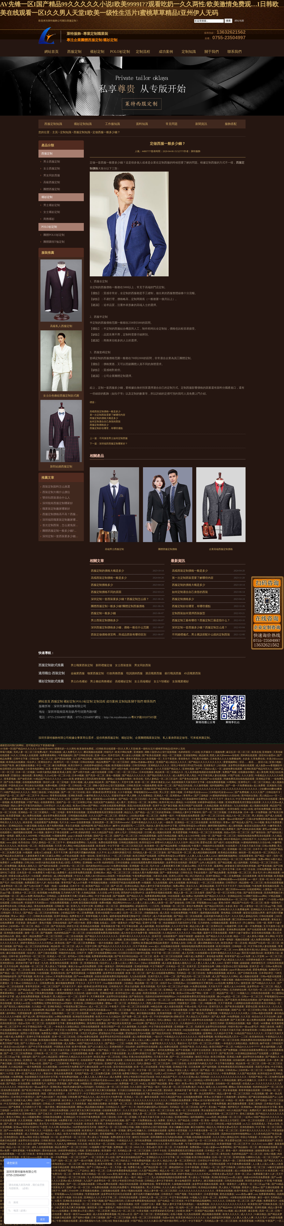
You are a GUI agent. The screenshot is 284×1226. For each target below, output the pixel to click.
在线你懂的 (58, 1013)
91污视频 (170, 939)
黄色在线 (217, 1050)
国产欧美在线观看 (152, 755)
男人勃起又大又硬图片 (198, 1016)
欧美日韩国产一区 (111, 1026)
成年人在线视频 (177, 882)
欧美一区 (148, 1016)
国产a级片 (219, 842)
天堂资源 (21, 922)
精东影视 (28, 822)
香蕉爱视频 (10, 778)
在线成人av (248, 1083)
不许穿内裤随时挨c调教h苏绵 (177, 909)
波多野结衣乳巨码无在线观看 (115, 1036)
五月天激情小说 (271, 926)
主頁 (55, 132)
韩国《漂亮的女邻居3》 (54, 1093)
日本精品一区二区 (176, 966)
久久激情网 (197, 1060)
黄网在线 (125, 1030)
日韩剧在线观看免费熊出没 (160, 849)
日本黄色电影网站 (35, 768)
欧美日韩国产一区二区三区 (166, 949)
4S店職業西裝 (192, 673)
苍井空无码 (114, 755)
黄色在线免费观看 (98, 889)
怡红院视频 (17, 882)
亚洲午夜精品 (29, 869)
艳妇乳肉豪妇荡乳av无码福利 (78, 1087)
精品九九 (129, 812)
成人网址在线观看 (172, 879)
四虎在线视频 (150, 993)
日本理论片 (50, 805)
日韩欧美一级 (62, 906)
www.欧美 (69, 778)
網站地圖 (239, 20)
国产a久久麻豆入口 (98, 1046)
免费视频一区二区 (129, 1083)
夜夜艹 (263, 899)
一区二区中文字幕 (225, 869)
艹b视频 (253, 899)
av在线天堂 (17, 1110)
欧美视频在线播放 (121, 765)
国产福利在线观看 (48, 866)
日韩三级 (191, 902)
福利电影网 (87, 825)
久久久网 (53, 1127)
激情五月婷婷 (95, 989)
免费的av (39, 1120)
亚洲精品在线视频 (235, 1023)
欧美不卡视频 (64, 1197)
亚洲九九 (75, 906)
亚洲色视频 (188, 768)
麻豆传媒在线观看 (16, 953)
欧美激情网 (133, 1164)
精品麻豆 (203, 999)
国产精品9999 (225, 1207)
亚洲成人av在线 (21, 1003)
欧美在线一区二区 (28, 845)
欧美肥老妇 (226, 805)
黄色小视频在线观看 (82, 909)
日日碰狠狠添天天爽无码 (200, 983)
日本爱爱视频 (211, 1194)
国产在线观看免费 (257, 929)
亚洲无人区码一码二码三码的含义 (187, 876)
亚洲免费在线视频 (185, 939)
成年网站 (11, 1013)
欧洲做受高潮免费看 (84, 1016)
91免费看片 (39, 872)
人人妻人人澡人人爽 (101, 959)
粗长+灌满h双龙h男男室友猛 (101, 792)
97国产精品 (33, 802)
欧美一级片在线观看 (201, 959)
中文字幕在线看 (103, 896)
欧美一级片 (95, 1053)
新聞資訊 (201, 123)
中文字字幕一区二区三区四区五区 (125, 845)
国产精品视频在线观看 (262, 1190)
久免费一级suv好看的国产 (231, 819)
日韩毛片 (147, 916)
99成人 (143, 1083)
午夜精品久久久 (55, 799)
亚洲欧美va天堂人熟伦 (102, 819)
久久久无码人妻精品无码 (245, 916)
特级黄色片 (184, 1003)
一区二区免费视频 (48, 839)
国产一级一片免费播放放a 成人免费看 (246, 785)
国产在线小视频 (12, 782)
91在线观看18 (202, 953)
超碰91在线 (92, 993)
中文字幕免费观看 (245, 799)
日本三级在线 (109, 1117)
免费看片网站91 (130, 1073)
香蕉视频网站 (107, 1133)
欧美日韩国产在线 (10, 1043)
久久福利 (143, 1026)
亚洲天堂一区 (256, 966)
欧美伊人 (232, 973)
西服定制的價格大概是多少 (104, 418)
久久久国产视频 (83, 1100)
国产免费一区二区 (132, 1016)
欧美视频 (42, 892)
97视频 (187, 1137)
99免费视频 (54, 892)
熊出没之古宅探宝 (230, 1120)
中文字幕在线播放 (225, 1063)
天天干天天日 (206, 1123)
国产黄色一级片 (140, 819)
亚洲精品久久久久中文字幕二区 (267, 909)
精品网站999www (79, 819)
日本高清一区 (24, 872)
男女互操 (16, 869)
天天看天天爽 (161, 1056)
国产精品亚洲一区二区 (180, 852)
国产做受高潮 (25, 778)
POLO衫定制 (120, 52)
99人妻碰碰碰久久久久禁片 (155, 1143)
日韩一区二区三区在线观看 (135, 1006)
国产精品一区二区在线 (18, 969)
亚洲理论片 (244, 782)
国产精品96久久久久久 (192, 1113)
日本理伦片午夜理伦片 (114, 1040)
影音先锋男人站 (40, 969)
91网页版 (259, 1220)
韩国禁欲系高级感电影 (204, 879)
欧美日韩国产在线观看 (191, 805)
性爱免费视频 (206, 1036)
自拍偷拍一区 (122, 819)
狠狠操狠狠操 (124, 879)
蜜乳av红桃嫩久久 (272, 829)
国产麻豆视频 (170, 805)
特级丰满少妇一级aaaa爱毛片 (243, 1026)
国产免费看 (15, 1107)
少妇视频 (222, 765)
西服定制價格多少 (99, 425)
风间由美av (39, 896)
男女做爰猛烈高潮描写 (94, 869)
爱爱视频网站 (230, 762)
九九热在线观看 (138, 976)
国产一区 (276, 1150)
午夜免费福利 (33, 1150)
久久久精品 (179, 869)
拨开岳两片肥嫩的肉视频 (82, 852)
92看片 (58, 1200)
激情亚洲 (246, 983)
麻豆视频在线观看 (213, 1180)
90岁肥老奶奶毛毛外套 (85, 1127)
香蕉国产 (193, 862)
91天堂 (9, 1073)
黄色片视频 (45, 922)
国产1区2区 (117, 886)
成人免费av (187, 896)
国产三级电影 (201, 795)
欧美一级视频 (246, 1100)
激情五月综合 (202, 1056)
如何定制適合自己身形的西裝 (105, 421)
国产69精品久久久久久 (177, 959)
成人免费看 (116, 1077)
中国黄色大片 (58, 1187)
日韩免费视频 (264, 869)
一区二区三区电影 (122, 855)
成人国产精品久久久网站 (225, 976)
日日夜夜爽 (195, 1066)
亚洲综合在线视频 (122, 789)
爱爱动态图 (206, 842)
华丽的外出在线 (24, 899)
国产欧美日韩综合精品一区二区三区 (25, 889)
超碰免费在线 (262, 1150)
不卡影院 (87, 809)
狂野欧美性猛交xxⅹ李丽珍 (193, 825)
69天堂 (197, 909)
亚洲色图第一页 (100, 822)
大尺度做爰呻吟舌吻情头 (195, 799)
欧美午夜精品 (89, 1164)
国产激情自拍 (258, 832)
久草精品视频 (229, 1080)
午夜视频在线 (143, 949)
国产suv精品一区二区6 (152, 829)
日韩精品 (52, 896)
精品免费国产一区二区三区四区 (113, 762)
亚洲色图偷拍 (29, 1113)
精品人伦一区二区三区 (238, 815)
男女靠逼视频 (230, 1090)
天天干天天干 (216, 799)
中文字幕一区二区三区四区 (192, 839)
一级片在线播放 (105, 943)
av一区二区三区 (274, 956)
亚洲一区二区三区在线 (64, 1036)
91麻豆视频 (30, 825)
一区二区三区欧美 (25, 1154)
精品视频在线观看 (185, 1053)
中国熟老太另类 (147, 839)
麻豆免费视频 (59, 765)
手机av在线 (35, 1063)
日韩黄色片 (167, 1194)
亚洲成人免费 (234, 1056)
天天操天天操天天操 (250, 845)
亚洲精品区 (69, 1117)
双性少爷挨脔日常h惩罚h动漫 (187, 765)
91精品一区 (232, 1100)
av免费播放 (17, 862)
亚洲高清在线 (43, 879)
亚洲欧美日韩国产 (115, 929)
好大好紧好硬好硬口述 (212, 1100)
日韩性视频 (110, 879)
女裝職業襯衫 (180, 681)
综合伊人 (32, 762)
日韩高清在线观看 (90, 768)
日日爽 (147, 832)
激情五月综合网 (140, 1137)
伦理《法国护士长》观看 (78, 799)
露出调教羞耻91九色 (209, 943)
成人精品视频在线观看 (126, 839)
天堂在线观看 (218, 929)
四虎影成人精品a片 (57, 849)
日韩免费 (237, 912)
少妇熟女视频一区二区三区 (144, 815)
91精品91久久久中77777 (60, 959)
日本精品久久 (113, 1107)
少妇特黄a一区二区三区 (72, 866)
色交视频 (61, 789)
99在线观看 (174, 896)
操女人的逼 (122, 1080)
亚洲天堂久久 (103, 855)
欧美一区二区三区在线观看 (168, 956)
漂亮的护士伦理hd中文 (133, 892)
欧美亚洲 (273, 1170)
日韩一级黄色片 (119, 922)
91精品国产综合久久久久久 (47, 778)
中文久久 (79, 876)
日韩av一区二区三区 (252, 996)
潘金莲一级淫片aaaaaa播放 (78, 1214)
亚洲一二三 (139, 879)
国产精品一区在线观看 (18, 1083)
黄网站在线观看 (206, 869)
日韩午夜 (120, 919)
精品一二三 (26, 916)
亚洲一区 (264, 879)
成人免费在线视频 (32, 815)
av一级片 (253, 879)
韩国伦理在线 (123, 1207)
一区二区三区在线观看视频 (138, 1123)
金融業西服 (78, 673)
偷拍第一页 (245, 852)
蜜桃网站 (160, 1133)
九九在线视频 (241, 805)
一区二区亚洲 (181, 789)
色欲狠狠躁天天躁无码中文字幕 (188, 782)
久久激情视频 (201, 785)
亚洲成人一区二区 (56, 956)
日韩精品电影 (136, 832)
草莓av (195, 1100)
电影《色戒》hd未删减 (57, 886)
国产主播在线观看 (270, 1187)
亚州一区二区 (165, 1147)
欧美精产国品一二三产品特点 (174, 1060)
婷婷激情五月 (258, 963)
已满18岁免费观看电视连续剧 (262, 819)
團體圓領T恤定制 (53, 241)
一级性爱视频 (17, 1150)
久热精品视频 (211, 805)
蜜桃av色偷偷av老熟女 (143, 762)
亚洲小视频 (275, 762)
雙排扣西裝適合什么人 (57, 497)
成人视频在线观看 (259, 805)
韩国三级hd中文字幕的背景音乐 (78, 1020)
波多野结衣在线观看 (267, 799)
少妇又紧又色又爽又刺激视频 (85, 1040)
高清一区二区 (266, 1210)
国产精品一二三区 (115, 1043)
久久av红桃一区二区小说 (58, 775)
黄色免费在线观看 (143, 1103)
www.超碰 (11, 842)
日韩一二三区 (201, 889)
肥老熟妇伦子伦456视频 (111, 1033)
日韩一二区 (114, 772)
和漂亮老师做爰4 (254, 1180)
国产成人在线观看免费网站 (40, 829)
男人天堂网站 (154, 1187)
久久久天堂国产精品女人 (168, 768)
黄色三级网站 (141, 1043)
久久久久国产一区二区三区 (103, 815)
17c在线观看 (96, 879)
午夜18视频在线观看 (67, 1220)
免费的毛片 (275, 969)
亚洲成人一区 (161, 795)
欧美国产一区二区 (100, 1070)
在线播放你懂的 (246, 772)
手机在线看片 (200, 872)
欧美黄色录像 (60, 1090)
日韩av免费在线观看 (88, 1036)
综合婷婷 (135, 768)
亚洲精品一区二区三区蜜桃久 (34, 812)
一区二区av (134, 1143)
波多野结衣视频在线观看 (241, 765)
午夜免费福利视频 (142, 876)
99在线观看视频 (148, 835)
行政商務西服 (115, 673)
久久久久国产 (257, 792)
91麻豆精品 (260, 1214)
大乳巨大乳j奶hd (89, 1033)
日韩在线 (120, 909)
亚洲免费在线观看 (236, 929)
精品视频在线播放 (103, 758)
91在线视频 (121, 899)
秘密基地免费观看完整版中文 (125, 916)
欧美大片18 (101, 1016)
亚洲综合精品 (132, 886)
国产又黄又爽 (238, 1020)
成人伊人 (157, 1160)
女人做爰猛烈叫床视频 (219, 1217)
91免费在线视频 (119, 866)
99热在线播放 (273, 959)
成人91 (80, 946)
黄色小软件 (225, 902)
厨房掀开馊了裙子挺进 (28, 963)
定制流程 (143, 52)
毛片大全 (64, 822)
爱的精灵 (168, 1090)
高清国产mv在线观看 (211, 778)
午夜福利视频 (124, 876)
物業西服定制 (95, 673)
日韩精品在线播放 (94, 1003)
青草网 (98, 1123)
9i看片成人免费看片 (225, 829)
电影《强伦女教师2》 (196, 1170)
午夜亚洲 (278, 1040)
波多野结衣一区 (186, 969)
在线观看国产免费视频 (46, 822)
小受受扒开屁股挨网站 (102, 899)
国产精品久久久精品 (51, 1133)
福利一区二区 (122, 943)
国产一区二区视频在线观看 (80, 1184)
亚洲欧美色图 (75, 795)
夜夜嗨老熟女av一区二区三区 (232, 899)
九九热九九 (60, 1143)
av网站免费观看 (63, 1016)
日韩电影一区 (239, 946)
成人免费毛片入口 (72, 752)
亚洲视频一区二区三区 (239, 849)
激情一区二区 (32, 933)
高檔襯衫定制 (123, 681)
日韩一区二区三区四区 (36, 1110)
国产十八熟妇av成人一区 (209, 768)
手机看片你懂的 (200, 758)
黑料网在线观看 (249, 755)
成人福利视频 (241, 862)
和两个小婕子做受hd (240, 933)
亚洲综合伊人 (45, 762)
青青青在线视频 (58, 795)
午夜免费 (257, 886)
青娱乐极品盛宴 (121, 1220)
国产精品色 (198, 1013)
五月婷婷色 (204, 922)
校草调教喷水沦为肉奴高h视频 (166, 1137)
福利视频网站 (217, 785)
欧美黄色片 (88, 1130)
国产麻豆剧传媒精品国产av (262, 1097)
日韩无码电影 (139, 765)
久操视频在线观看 (181, 1184)
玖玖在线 (83, 1143)
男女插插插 (56, 752)
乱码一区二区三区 (133, 912)
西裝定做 (179, 737)
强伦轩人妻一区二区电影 (56, 782)
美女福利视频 (163, 926)
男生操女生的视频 (34, 785)
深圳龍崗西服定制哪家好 (57, 503)
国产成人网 (29, 1016)
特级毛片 (109, 752)
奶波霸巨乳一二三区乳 (133, 825)
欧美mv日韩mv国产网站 (86, 805)
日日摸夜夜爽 (249, 876)
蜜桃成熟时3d (14, 1113)
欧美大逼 (39, 976)
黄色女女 (276, 919)
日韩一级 (262, 922)
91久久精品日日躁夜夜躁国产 (259, 1140)
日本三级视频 (98, 1217)
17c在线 (196, 752)
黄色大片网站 (13, 1117)
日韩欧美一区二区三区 (46, 1053)
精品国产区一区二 (226, 993)
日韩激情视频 (222, 1010)
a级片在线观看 (99, 772)
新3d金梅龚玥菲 (183, 1180)
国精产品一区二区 (10, 795)
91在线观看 (190, 802)
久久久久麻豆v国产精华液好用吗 (35, 1143)
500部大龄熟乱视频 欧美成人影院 (54, 772)
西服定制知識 (53, 123)
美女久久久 (192, 886)
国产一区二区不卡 (30, 795)
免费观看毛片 (39, 1083)
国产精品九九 (76, 1090)
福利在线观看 (172, 979)
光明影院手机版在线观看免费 (125, 882)
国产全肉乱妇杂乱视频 (249, 829)
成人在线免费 (206, 859)
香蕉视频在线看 (271, 886)
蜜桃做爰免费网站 (76, 842)
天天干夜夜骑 (170, 758)
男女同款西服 (51, 175)
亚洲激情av (247, 1107)
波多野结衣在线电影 (177, 862)
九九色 (45, 963)
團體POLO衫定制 (53, 234)
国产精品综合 (216, 999)
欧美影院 (252, 1204)
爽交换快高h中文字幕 (177, 1103)
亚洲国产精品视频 (157, 1083)
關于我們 (212, 52)
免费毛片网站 (221, 989)
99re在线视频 (203, 969)
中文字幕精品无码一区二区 (37, 1026)
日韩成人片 (49, 1103)
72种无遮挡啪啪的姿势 (25, 929)
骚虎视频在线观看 (23, 832)
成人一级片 (130, 1177)
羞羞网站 (219, 866)
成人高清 (165, 912)
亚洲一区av (100, 755)
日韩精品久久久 (30, 983)
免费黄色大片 (77, 916)
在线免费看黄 (7, 922)
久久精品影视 (266, 1137)
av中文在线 (114, 892)
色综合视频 (54, 882)
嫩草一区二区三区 (193, 899)
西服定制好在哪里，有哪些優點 (106, 428)
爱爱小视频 (93, 922)
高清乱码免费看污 (120, 1187)
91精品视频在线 (268, 1030)
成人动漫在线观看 (174, 1006)
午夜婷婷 (47, 1090)
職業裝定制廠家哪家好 (56, 508)
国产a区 (8, 1123)
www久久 (183, 1093)
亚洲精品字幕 (263, 778)
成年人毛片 (121, 832)
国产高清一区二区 (95, 775)
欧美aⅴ (24, 909)
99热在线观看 (63, 1103)
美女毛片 (257, 872)
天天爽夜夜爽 (16, 809)
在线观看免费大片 (112, 1110)
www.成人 (154, 946)
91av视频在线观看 (112, 983)
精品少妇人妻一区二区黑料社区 (206, 926)
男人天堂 (164, 792)
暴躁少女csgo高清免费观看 (82, 966)
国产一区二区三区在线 (73, 792)
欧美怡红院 (109, 1204)
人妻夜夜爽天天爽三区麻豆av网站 (43, 855)
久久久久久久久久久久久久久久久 (240, 789)
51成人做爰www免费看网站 (105, 1013)
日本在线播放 (146, 772)
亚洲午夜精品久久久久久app (225, 953)
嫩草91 (116, 825)
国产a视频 (73, 1083)
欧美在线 (256, 752)
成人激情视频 (235, 825)
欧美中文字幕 (7, 996)
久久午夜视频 (125, 792)
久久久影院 (248, 775)
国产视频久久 (113, 782)
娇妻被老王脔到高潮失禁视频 (90, 778)
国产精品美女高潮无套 (12, 855)
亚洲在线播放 (93, 1150)
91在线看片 (232, 845)
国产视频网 (119, 896)
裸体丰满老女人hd (136, 758)
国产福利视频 (209, 1066)
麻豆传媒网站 (198, 1127)
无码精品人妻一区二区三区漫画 (149, 852)
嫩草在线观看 (152, 1097)
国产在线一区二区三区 (177, 819)
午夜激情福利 (103, 789)
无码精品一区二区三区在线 (263, 862)
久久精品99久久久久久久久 (176, 933)
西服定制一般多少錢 (103, 613)
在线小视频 (130, 989)
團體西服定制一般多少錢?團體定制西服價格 (69, 530)
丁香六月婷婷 (209, 909)
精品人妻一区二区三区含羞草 (189, 892)
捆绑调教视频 (97, 929)
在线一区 (206, 835)
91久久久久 (125, 1154)
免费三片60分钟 (70, 1190)
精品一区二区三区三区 (185, 859)
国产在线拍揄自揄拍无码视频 (40, 809)
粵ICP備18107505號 (143, 717)
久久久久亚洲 (18, 839)
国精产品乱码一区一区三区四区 (113, 1020)
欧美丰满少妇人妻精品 (171, 802)
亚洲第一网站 (153, 879)
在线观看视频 (49, 1080)
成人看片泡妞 (73, 969)
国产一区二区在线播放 (182, 1056)
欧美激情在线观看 (59, 963)
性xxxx (45, 795)
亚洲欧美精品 (55, 1006)
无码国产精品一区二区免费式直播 (70, 879)
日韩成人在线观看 (29, 755)
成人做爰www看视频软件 (269, 765)
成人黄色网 (262, 772)
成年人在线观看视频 (43, 1147)
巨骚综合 (16, 775)
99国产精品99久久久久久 (17, 792)
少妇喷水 (130, 949)
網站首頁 (51, 52)
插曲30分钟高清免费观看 (248, 979)
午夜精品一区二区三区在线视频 (206, 832)
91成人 (201, 1087)
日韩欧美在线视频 (43, 916)
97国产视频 (106, 1147)
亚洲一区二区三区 (23, 1224)
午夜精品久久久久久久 (97, 939)
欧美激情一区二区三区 (178, 1133)
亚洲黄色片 (210, 765)
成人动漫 (166, 963)
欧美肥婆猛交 (207, 1010)
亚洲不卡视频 (231, 963)
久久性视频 (147, 768)
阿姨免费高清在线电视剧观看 (239, 778)
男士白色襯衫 (79, 681)
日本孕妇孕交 (266, 973)
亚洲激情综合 (145, 959)
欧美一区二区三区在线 (170, 899)
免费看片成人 (135, 1167)
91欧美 (91, 1140)
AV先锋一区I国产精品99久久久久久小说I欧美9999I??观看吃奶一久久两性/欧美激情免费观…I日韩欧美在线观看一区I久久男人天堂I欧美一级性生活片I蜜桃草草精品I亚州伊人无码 (92, 748)
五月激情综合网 (206, 966)
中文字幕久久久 (33, 1130)
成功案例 (166, 52)
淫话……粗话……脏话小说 (253, 762)
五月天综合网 (11, 966)
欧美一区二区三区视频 (25, 1040)
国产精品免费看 (169, 845)
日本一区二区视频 (25, 772)
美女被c (187, 879)
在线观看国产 (170, 936)
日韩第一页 (65, 785)
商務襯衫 (48, 218)
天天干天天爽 (60, 852)
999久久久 (107, 849)
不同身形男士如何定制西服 (113, 438)
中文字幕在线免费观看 (161, 1026)
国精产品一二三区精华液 (56, 1063)
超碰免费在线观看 (233, 768)
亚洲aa (170, 1070)
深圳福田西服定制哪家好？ (113, 443)
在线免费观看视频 (216, 782)
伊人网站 (67, 845)
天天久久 (17, 912)
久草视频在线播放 (90, 1190)
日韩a (124, 1056)
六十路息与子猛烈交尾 (87, 949)
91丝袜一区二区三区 (211, 1090)
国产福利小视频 (81, 1217)
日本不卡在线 (159, 1150)
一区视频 (195, 1103)
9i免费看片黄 (66, 1120)
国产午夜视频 (183, 1050)
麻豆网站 (84, 919)
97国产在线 (234, 775)
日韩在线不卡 (273, 792)
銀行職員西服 (173, 673)
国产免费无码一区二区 (60, 1174)
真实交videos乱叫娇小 (15, 1046)
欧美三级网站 (156, 819)
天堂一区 (191, 869)
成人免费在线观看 (50, 1020)
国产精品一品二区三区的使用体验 (153, 812)
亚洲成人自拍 (178, 943)
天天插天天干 (75, 1093)
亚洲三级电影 (255, 1103)
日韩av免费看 (269, 845)
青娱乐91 (182, 1043)
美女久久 (229, 799)
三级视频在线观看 (110, 1190)
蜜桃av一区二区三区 (116, 1003)
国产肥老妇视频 (63, 758)
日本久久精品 (66, 949)
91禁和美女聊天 (211, 1080)
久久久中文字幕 (180, 926)
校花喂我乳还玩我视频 (12, 768)
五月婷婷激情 (32, 1020)
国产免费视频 (242, 792)
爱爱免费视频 (260, 969)
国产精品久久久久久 (215, 896)
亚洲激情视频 (141, 966)
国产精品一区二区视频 (212, 1070)
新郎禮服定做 (104, 665)
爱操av (255, 1187)
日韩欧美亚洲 (133, 785)
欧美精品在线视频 (90, 926)
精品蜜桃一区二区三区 (251, 882)
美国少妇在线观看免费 (139, 805)
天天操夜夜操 (79, 1103)
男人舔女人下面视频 (56, 966)
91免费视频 (212, 1013)
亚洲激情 (139, 752)
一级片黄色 (49, 1107)
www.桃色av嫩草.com (247, 1194)
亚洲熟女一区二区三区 (24, 892)
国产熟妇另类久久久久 (159, 775)
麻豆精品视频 (207, 886)
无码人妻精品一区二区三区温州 (161, 778)
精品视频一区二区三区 (32, 966)
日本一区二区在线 (246, 869)
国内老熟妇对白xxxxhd (98, 866)
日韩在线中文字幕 (69, 1033)
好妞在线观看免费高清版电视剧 (148, 862)
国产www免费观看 (84, 976)
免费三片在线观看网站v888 (102, 953)
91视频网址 (270, 1070)
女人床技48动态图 (152, 1090)
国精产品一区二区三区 (126, 835)
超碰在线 (200, 936)
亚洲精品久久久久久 (159, 765)
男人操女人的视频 (131, 755)
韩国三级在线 (39, 792)
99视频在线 (210, 1003)
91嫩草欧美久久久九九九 (97, 795)
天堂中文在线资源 (201, 1050)
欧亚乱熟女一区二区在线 (234, 943)
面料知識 (142, 123)
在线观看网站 (254, 889)
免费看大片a (233, 983)
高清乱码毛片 (158, 1030)
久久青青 (196, 819)
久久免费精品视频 (174, 829)
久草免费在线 (258, 758)
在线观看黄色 (47, 802)
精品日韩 (194, 842)
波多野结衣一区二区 (12, 886)
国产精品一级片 (263, 855)
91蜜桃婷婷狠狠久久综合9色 (225, 795)
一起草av (20, 993)
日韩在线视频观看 (90, 1026)
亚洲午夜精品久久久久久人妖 (147, 822)
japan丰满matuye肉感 (241, 969)
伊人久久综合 (25, 949)
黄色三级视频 (247, 1113)
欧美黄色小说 (272, 953)
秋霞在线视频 (46, 845)
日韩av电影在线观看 (271, 976)
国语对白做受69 (267, 755)
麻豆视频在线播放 (25, 765)
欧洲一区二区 (142, 782)
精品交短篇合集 (46, 869)
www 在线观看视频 (81, 822)
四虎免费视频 (106, 919)
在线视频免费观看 (32, 782)
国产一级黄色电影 (169, 872)
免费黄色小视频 (49, 1033)
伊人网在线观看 (271, 872)
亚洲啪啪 (88, 862)
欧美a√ (4, 825)
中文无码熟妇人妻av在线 (17, 1103)
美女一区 (238, 906)
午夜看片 (197, 845)
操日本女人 (68, 1100)
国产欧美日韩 (226, 1053)
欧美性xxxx (156, 1154)
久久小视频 (116, 939)
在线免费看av (48, 989)
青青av (227, 822)
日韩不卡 (190, 829)
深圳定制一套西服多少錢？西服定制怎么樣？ (199, 627)
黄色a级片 (32, 922)
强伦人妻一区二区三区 (145, 1113)
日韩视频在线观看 (78, 815)
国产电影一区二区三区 (224, 835)
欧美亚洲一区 (81, 959)
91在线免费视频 (179, 912)
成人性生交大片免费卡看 (160, 929)
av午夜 (74, 832)
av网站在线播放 (219, 969)
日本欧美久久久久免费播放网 (225, 758)
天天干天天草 (205, 866)
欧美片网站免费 (123, 752)
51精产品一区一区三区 (151, 939)
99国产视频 (181, 1194)
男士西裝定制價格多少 (105, 620)
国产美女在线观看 (31, 1080)
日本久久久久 (140, 1010)
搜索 (228, 20)
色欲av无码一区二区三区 (237, 832)
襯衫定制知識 (83, 123)
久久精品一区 (39, 1006)
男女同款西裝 (142, 665)
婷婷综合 (48, 876)
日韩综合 (106, 768)
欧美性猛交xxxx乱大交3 (184, 1123)
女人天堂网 (258, 956)
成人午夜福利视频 (163, 916)
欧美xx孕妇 (188, 1083)
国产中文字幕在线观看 (23, 879)
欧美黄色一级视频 (162, 859)
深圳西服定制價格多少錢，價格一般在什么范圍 (120, 627)
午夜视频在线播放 (98, 882)
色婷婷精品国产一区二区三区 (69, 933)
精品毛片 (39, 979)
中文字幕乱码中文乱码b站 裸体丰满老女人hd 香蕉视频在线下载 (117, 1093)
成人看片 (121, 802)
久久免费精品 (145, 795)
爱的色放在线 (49, 1150)
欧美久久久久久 (205, 829)
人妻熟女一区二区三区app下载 (260, 906)
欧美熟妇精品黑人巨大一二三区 (56, 929)
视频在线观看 (242, 939)
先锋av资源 (64, 909)
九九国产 (88, 1180)
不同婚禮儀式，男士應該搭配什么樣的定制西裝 (201, 634)
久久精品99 (115, 1016)
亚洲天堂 (157, 936)
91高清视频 (258, 1093)
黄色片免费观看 (273, 822)
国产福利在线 (274, 832)
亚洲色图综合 (7, 963)
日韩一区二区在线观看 (253, 1120)
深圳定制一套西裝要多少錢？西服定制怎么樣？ (71, 536)
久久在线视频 (124, 979)
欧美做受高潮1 (250, 1030)
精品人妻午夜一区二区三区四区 (234, 1093)
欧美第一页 (95, 849)
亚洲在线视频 (130, 939)
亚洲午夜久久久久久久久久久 (135, 936)
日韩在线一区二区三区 (41, 758)
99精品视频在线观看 (84, 845)
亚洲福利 (94, 1133)
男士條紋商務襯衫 (101, 681)
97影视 (268, 1180)
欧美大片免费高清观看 (132, 999)
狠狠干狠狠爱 (186, 936)
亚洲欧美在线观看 (72, 1200)
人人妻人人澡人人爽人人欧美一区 (151, 902)
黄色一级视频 (113, 775)
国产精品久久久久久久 (134, 775)
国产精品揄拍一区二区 (246, 1147)
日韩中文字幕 (20, 758)
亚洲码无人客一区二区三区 (153, 1197)
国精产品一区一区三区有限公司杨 (74, 802)
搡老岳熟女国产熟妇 (143, 1174)
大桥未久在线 (215, 839)
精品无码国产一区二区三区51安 (51, 939)
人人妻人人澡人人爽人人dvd (202, 855)
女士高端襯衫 (142, 681)
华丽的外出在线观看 (214, 845)
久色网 (74, 902)
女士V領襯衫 (161, 681)
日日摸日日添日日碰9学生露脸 (134, 953)
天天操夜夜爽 (181, 1147)
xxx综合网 (220, 983)
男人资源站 (258, 815)
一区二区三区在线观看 (77, 1013)
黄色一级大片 (217, 889)
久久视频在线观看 (131, 859)
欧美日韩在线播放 (201, 1157)
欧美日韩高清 (174, 1030)
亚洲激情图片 (219, 809)
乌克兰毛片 (132, 829)
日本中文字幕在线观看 (66, 1113)
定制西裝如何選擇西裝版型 (188, 613)
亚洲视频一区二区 (139, 866)
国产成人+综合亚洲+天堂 (154, 1164)
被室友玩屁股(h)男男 (255, 825)
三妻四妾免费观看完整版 (56, 859)
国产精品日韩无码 (214, 906)
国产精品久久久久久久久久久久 (205, 762)
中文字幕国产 (157, 966)
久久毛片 (202, 979)
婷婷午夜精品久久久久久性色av (37, 943)
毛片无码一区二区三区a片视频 (173, 986)
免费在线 (254, 1043)
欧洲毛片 (59, 762)
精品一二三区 (42, 926)
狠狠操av (147, 859)
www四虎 (211, 1117)
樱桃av (110, 778)
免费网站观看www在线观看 (232, 879)
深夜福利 (27, 1056)
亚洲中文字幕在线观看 (38, 1036)
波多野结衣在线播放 (93, 969)
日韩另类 (116, 1073)
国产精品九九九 (86, 1097)
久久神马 (154, 799)
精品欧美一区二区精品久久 (169, 772)
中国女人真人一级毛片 (187, 1070)
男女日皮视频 (72, 825)
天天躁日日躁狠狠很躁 (130, 1090)
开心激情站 (249, 922)
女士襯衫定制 (51, 212)
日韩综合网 (17, 902)
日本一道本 (273, 1060)
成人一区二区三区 (98, 1006)
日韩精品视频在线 (128, 842)
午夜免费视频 (228, 1073)
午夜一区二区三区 (228, 1130)
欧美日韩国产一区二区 (220, 949)
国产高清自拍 (58, 926)
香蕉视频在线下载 (111, 926)
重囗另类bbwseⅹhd (120, 822)
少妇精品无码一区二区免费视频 (77, 912)
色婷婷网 (199, 896)
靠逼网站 (153, 802)
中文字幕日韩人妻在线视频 (212, 775)
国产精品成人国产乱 (243, 822)
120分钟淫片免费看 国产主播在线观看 (79, 1066)
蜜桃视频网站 (127, 906)
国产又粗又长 (45, 1113)
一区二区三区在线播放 (212, 882)
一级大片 (158, 1036)
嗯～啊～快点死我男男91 (203, 1093)
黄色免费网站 (78, 1167)
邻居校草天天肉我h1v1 (37, 902)
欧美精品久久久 (136, 1003)
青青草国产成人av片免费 (74, 882)
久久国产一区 (135, 1050)
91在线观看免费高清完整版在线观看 (196, 996)
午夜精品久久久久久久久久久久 (181, 1036)
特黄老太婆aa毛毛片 (19, 876)
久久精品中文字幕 (267, 839)
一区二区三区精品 (261, 782)
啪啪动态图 (155, 933)
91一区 (55, 1137)
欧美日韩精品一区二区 (94, 1174)
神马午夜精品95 (232, 839)
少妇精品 (129, 983)
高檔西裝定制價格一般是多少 (105, 411)
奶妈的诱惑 (84, 832)
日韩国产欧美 (7, 765)
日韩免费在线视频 (44, 993)
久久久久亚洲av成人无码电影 (194, 1077)
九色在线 (92, 842)
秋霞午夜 (20, 789)
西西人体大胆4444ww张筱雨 (225, 755)
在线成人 (105, 922)
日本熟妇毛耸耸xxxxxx (196, 792)
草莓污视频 (6, 752)
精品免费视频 (25, 939)
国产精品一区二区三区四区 (133, 799)
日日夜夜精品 (20, 1063)
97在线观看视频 (179, 1010)
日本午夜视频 (192, 1167)
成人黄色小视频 (255, 936)
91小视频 (259, 822)
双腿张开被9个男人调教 (124, 795)
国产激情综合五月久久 (208, 1073)
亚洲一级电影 (226, 939)
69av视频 (197, 933)
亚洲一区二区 (210, 1197)
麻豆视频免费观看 (65, 983)
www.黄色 (119, 758)
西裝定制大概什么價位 (56, 492)
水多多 (246, 758)
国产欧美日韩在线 (31, 1090)
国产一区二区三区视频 (215, 812)
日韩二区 (192, 943)
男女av (7, 799)
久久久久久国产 (83, 839)
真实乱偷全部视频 (103, 909)
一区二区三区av (129, 772)
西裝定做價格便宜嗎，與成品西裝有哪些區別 (118, 634)
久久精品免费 (222, 1020)
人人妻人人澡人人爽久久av (124, 963)
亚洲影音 (159, 959)
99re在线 (79, 829)
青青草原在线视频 (76, 812)
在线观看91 (6, 832)
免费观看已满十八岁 (36, 882)
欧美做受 (101, 845)
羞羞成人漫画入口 (28, 866)
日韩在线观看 (266, 916)
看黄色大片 (236, 922)
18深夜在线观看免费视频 (113, 805)
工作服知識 (112, 123)
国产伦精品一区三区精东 (171, 1200)
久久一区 (98, 809)
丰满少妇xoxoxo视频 (31, 1157)
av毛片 (114, 1154)
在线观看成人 (259, 1123)
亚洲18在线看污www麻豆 (108, 912)
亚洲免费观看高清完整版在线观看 (243, 802)
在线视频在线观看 (170, 946)
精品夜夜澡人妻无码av (188, 849)
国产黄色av (6, 1040)
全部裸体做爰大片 (255, 959)
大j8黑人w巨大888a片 (165, 1073)
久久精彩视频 (50, 1066)
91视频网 (94, 1147)
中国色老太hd (16, 785)
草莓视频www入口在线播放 (187, 1033)
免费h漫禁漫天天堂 (120, 1137)
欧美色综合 (24, 842)
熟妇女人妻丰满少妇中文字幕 (195, 809)
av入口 (166, 1010)
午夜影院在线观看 (10, 1093)
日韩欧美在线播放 (52, 1117)
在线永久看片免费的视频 (50, 825)
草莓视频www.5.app (170, 799)
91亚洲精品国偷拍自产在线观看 (252, 1053)
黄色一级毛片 (159, 1080)
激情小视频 (176, 792)
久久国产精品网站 (149, 1170)
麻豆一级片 (263, 1197)
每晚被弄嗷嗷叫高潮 (166, 1174)
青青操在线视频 (45, 1154)
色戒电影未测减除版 (108, 999)
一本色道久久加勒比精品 (66, 1026)
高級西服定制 (51, 182)
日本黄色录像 (235, 812)
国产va (142, 899)
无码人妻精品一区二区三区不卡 (48, 842)
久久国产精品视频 (82, 758)
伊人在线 (110, 1157)
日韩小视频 (84, 956)
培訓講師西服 (134, 673)
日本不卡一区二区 (267, 1080)
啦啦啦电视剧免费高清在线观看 (254, 835)
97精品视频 (54, 792)
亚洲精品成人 (71, 768)
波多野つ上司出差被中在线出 (86, 859)
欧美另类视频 (265, 876)
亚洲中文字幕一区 (152, 922)
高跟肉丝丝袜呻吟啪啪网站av (160, 996)
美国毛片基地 (262, 1066)
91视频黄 (28, 852)
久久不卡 (101, 852)
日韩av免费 (177, 1143)
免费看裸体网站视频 (156, 896)
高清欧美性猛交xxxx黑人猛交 (72, 899)
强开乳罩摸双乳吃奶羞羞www (95, 1010)
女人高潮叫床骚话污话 (119, 852)
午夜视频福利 (65, 755)
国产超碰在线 (177, 902)
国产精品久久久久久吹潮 (219, 936)
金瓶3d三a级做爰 (43, 852)
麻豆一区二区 (98, 1170)
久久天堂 (246, 1016)
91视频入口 (243, 993)
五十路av (15, 983)
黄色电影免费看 (215, 956)
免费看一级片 (167, 815)
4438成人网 (210, 899)
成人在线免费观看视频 (28, 996)
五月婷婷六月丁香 (70, 892)
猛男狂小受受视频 (30, 1033)
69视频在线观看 (75, 789)
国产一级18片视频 (83, 1160)
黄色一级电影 (7, 835)
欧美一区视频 (118, 1130)
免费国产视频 (229, 772)
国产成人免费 (218, 1016)
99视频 (129, 1043)
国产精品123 (139, 979)
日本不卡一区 (260, 849)
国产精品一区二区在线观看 (188, 916)
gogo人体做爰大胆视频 (80, 835)
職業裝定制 (153, 737)
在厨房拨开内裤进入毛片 (217, 916)
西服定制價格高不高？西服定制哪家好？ (67, 514)
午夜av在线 (191, 1006)
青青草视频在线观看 (150, 909)
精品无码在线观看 (167, 839)
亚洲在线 (79, 1003)
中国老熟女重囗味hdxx (76, 1006)
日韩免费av (150, 1050)
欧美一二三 (81, 989)
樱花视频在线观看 (93, 752)
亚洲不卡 (157, 805)
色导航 (29, 993)
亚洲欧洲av (99, 872)
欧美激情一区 (152, 845)
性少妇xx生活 (125, 1214)
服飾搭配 (231, 123)
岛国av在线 (168, 1217)
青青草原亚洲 (145, 809)
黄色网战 (38, 775)
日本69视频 (78, 775)
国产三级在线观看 (48, 953)
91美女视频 (143, 1210)
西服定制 (74, 52)
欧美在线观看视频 (273, 882)
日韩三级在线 (179, 1063)
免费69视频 (51, 785)
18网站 (10, 789)
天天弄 (58, 845)
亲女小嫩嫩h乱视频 (179, 1127)
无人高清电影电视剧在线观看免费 (203, 772)
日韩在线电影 (87, 762)
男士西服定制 (51, 161)
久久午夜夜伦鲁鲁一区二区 (203, 1130)
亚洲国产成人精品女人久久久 (171, 762)
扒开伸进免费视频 (243, 1207)
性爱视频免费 (25, 1013)
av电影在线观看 (233, 1123)
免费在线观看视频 (108, 842)
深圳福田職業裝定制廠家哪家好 (61, 519)
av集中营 (206, 1103)
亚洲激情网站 (190, 755)
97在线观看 (51, 889)
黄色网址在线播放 (96, 1023)
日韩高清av (179, 983)
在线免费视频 (232, 842)
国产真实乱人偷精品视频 (17, 1006)
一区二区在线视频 (74, 936)
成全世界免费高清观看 (55, 815)
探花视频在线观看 (88, 902)
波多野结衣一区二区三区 (32, 956)
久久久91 (78, 1120)
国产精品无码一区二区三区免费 (194, 976)
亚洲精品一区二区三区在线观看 (191, 822)
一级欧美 (169, 822)
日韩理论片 (232, 882)
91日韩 (94, 919)
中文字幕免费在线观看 (239, 1164)
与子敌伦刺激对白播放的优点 (74, 1080)
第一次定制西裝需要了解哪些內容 (107, 414)
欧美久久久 (265, 1006)
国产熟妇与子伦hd (34, 999)
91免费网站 (37, 1003)
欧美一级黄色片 (54, 768)
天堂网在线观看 (111, 859)
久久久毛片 (261, 1217)
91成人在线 (247, 809)
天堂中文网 (127, 782)
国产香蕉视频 (265, 866)
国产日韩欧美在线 (83, 755)
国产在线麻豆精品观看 (58, 1167)
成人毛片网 (188, 953)
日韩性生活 (186, 872)
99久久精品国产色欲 (103, 832)
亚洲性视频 (239, 1157)
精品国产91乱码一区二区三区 (247, 902)
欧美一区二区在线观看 (146, 1066)
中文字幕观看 (76, 939)
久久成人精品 (64, 805)
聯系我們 (234, 52)
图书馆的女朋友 (250, 795)
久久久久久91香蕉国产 (46, 949)
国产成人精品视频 (135, 929)
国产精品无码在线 (183, 785)
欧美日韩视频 (218, 1056)
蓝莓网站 (208, 1033)
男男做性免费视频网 (140, 1080)
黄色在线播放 (227, 1194)
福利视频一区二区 (10, 896)
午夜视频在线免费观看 (69, 809)
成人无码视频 (32, 1133)
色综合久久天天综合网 (264, 1016)
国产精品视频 (225, 862)
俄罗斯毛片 (234, 1107)
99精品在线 (156, 1006)
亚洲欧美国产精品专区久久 (258, 768)
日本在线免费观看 (30, 1093)
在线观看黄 (154, 963)
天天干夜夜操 (140, 946)
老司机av (73, 956)
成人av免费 (26, 896)
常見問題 (172, 123)
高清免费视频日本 (273, 892)
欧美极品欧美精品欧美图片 (39, 919)
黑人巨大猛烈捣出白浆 (166, 809)
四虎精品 (159, 1103)
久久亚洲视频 (49, 909)
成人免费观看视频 (142, 1036)
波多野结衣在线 (8, 906)
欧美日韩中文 (75, 765)
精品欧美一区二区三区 (63, 946)
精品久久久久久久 (196, 1217)
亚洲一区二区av (243, 1174)
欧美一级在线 (87, 855)
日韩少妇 (29, 862)
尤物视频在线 (151, 912)
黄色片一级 (229, 1160)
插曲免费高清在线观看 (221, 1170)
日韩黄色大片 (116, 986)
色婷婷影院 (184, 752)
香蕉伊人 (124, 815)
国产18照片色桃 (120, 768)
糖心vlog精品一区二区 (229, 996)
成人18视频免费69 (32, 1117)
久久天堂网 (186, 1040)
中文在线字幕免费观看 (88, 1117)
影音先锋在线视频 (261, 933)
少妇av (143, 963)
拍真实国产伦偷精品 (104, 802)
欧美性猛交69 (146, 842)
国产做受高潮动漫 (253, 892)
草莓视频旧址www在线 (146, 792)
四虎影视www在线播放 (105, 799)
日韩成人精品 (25, 906)
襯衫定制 (97, 52)
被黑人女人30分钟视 (27, 835)
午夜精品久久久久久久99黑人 (234, 1013)
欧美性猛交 (193, 882)
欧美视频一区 (154, 758)
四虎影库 (199, 1026)
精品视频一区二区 (55, 1010)
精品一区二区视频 (172, 755)
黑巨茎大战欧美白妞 (40, 819)
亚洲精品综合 (16, 825)
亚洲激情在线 (91, 963)
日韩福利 (6, 912)
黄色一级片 (22, 936)
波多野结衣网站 (41, 1013)
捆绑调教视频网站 (217, 825)
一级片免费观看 (33, 1066)
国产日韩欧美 (228, 1167)
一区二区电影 (71, 762)
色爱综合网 (72, 1010)
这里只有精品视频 (167, 835)
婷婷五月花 (73, 926)
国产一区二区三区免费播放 (80, 943)
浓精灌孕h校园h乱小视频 (97, 765)
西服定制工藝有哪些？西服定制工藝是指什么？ (201, 620)
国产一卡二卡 (128, 1107)
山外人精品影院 (208, 862)
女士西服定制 (51, 168)
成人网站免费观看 (63, 876)
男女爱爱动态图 (233, 1140)
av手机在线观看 (60, 819)
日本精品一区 (137, 849)
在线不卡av (166, 983)
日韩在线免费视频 (59, 1110)
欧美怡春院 (234, 809)
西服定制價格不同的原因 (106, 592)
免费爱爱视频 (116, 889)
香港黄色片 (184, 758)
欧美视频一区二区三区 (240, 872)
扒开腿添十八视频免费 (213, 752)
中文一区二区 (43, 765)
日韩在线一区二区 (82, 785)
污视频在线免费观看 (31, 859)
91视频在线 (185, 845)
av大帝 (97, 862)
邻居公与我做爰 (116, 829)
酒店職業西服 (153, 673)
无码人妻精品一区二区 (123, 1070)
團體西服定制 (51, 189)
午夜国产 (52, 1160)
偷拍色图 (27, 775)
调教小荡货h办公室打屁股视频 (161, 752)
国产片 (36, 1056)
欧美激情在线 (209, 819)
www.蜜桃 (238, 949)
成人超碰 (88, 782)
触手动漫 (265, 1043)
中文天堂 (59, 1030)
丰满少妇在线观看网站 (141, 1056)
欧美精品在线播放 (16, 762)
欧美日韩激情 (81, 929)
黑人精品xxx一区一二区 (33, 849)
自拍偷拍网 (38, 1010)
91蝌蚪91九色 (253, 1157)
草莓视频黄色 (138, 1187)
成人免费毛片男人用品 (185, 775)
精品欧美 (203, 755)
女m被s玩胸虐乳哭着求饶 (139, 919)
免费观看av (196, 1147)
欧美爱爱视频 (18, 802)
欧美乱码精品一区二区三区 (229, 859)
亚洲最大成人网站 (23, 1100)
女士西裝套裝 (123, 665)
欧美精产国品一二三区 (98, 886)
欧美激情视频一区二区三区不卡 (174, 1013)
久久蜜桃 (5, 959)
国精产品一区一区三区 (78, 1187)
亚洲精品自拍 (235, 896)
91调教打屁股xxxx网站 (255, 896)
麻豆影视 (253, 1210)
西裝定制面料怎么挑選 (56, 486)
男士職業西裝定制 (82, 665)
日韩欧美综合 (48, 1140)
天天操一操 (120, 1164)
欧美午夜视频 (79, 1046)
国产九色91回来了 (34, 886)
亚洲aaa (17, 1127)
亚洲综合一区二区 (137, 802)
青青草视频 (91, 916)
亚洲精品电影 (107, 993)
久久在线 (102, 892)
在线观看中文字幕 (55, 1023)
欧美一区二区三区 (135, 973)
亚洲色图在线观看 (113, 809)
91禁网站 (232, 782)
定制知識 (189, 52)
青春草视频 (51, 1120)
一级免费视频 (202, 1204)
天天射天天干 (69, 986)
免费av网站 (264, 859)
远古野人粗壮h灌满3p (66, 919)
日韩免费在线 (47, 983)
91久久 (14, 755)
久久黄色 (103, 916)
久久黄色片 (131, 809)
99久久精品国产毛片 (45, 899)
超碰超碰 (245, 963)
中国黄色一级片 (51, 1130)
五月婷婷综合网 (238, 989)
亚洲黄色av (176, 795)
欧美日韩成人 (211, 1060)
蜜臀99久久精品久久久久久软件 (29, 799)
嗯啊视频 (72, 1143)
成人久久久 (247, 1214)
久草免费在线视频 (63, 976)
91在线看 (36, 876)
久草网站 (77, 862)
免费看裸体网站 (48, 755)
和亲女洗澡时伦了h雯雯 (35, 1127)
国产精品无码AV (103, 825)
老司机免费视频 (262, 809)
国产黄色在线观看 (189, 778)
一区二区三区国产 (183, 889)
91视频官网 (230, 926)
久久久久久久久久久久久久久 (205, 789)
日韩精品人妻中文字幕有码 (187, 812)
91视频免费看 (149, 785)
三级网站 (135, 943)
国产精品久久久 (135, 896)
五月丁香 (133, 899)
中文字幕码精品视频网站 (198, 1200)
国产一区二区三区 (143, 1214)
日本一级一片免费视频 (256, 812)
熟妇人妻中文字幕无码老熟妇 (26, 805)
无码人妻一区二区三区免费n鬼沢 (30, 752)
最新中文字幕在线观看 (57, 832)
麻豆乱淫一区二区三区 (238, 752)
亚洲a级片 (46, 996)
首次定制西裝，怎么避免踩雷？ (61, 525)
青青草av (188, 795)
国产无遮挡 (231, 999)
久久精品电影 (16, 1066)
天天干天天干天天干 (226, 886)
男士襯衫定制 (51, 205)
